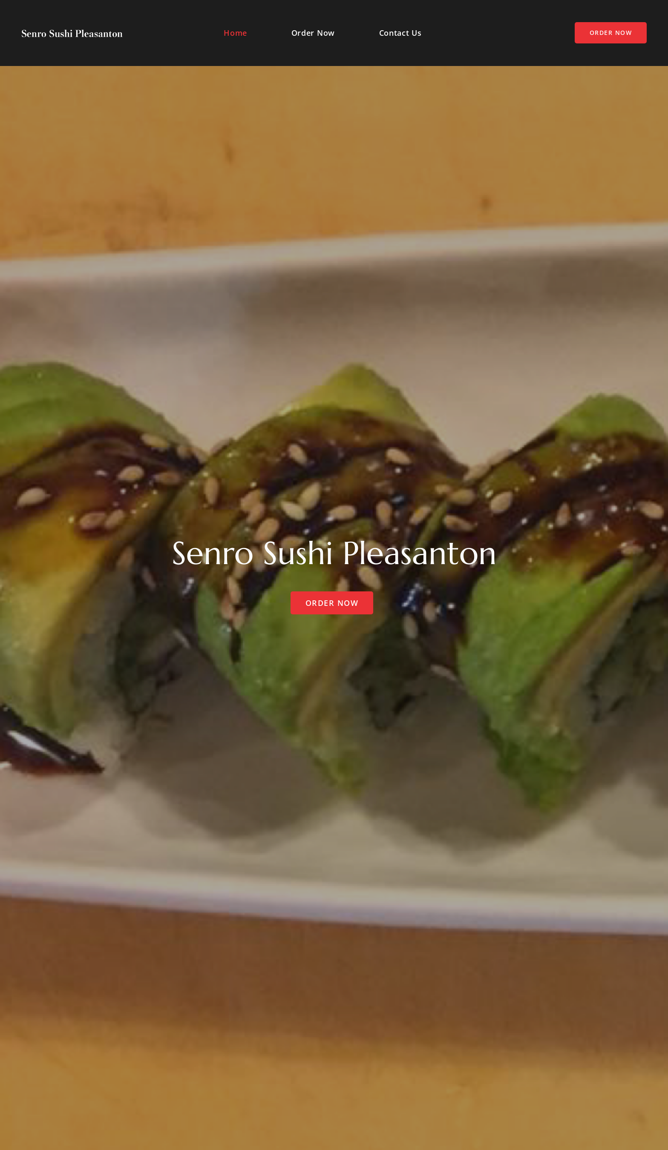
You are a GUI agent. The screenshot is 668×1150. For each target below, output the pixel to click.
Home (235, 33)
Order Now (313, 33)
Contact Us (400, 33)
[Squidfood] (72, 33)
